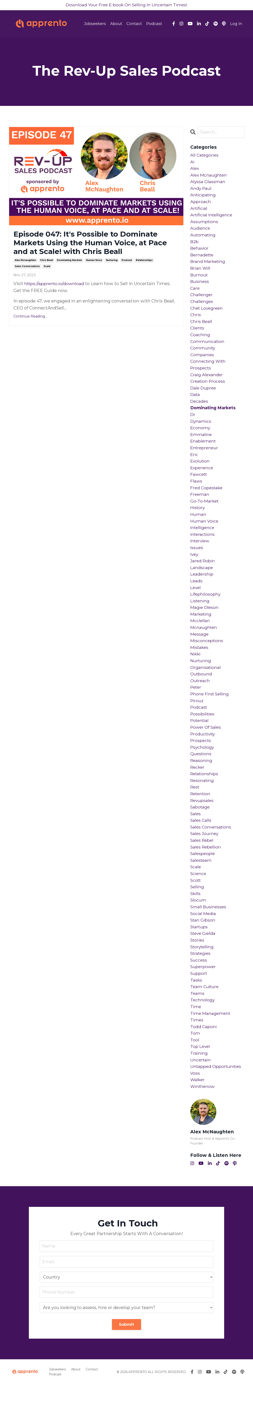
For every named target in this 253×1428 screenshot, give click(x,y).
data (195, 406)
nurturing (112, 262)
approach (200, 204)
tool (194, 1081)
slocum (198, 935)
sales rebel (202, 872)
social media (203, 949)
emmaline (201, 448)
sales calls (201, 851)
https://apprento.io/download (55, 285)
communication (207, 350)
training (199, 1095)
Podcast (154, 24)
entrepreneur (205, 461)
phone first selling (210, 719)
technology (202, 1039)
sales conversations (27, 268)
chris (195, 322)
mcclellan (200, 642)
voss (195, 1116)
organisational (206, 691)
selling (197, 921)
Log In (236, 24)
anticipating (203, 197)
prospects (201, 768)
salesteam (201, 893)
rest (195, 816)
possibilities (203, 740)
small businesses (208, 942)
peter (196, 712)
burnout (199, 281)
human (198, 531)
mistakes (200, 670)
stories (197, 976)
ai (192, 162)
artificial (199, 211)
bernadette (202, 260)
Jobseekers (95, 24)
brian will (200, 274)
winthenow (203, 1129)
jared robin (203, 580)
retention (201, 823)
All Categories (205, 155)
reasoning (201, 789)
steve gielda (203, 969)
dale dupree (203, 399)
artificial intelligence (212, 218)
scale (47, 268)
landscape (201, 587)
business (200, 288)
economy (200, 441)
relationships (144, 262)
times (197, 1060)
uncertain (201, 1102)
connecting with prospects (208, 375)
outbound (201, 698)
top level (200, 1088)
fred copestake (207, 503)
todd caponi (203, 1067)
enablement (203, 455)
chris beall (46, 262)
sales (195, 844)
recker (197, 795)
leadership (202, 594)
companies (202, 364)
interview (200, 559)
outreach (200, 705)
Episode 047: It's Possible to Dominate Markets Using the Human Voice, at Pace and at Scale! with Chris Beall (90, 244)
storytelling (202, 983)
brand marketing (208, 267)
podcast (127, 262)
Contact (134, 24)
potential (200, 747)
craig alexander (207, 385)
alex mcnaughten (25, 262)
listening (200, 622)
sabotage (200, 837)
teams (197, 1032)
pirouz (197, 726)
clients (197, 336)
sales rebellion (206, 879)
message (199, 656)
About (116, 24)
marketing (201, 635)
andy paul (201, 190)
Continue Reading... (30, 318)
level (196, 608)
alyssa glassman (207, 183)
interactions (203, 552)
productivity (203, 761)
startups (199, 962)
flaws (196, 496)
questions (201, 782)
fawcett (199, 489)
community (203, 357)
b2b (194, 246)
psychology (202, 775)
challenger (201, 301)
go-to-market (205, 517)
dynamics (201, 434)
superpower (203, 1004)
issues (197, 566)
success (199, 997)
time (196, 1046)
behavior (199, 253)
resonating (202, 809)
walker (197, 1123)
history (198, 524)
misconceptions (207, 663)
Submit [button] (126, 1368)
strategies (201, 990)
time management (211, 1053)
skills (195, 928)
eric (194, 468)
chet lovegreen (207, 315)
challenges (202, 308)
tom (195, 1074)
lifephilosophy (206, 615)
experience (202, 482)
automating (203, 239)
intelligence (203, 545)
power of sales (206, 754)
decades (199, 413)
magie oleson (204, 628)
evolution (200, 475)
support (199, 1011)
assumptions (204, 225)
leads (196, 601)
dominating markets (69, 262)
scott (196, 914)
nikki (196, 677)
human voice (94, 262)
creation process (208, 392)
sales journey (205, 865)
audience (200, 232)
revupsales (202, 830)
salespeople (203, 886)
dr (193, 427)
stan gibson (203, 956)
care (195, 294)
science (198, 907)
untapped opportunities (216, 1109)
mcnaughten (204, 649)
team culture (205, 1025)
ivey (194, 573)
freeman (200, 510)
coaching (200, 343)
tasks (196, 1018)
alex (194, 169)
